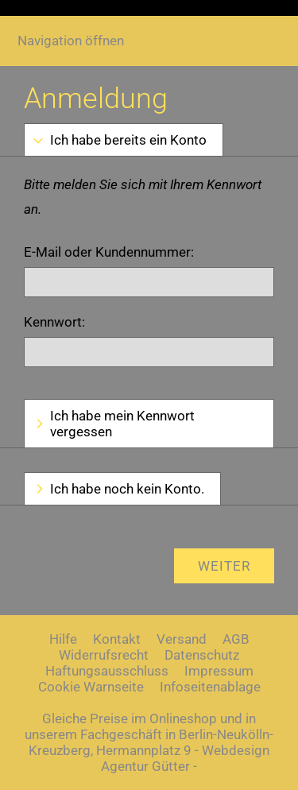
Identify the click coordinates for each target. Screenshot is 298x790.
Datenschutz (201, 655)
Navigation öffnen (70, 40)
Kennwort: (54, 322)
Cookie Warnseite (91, 687)
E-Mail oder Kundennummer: (109, 252)
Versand (182, 639)
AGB (236, 639)
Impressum (218, 671)
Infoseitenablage (210, 687)
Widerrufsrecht (104, 655)
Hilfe (63, 639)
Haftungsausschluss (106, 671)
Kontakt (117, 639)
